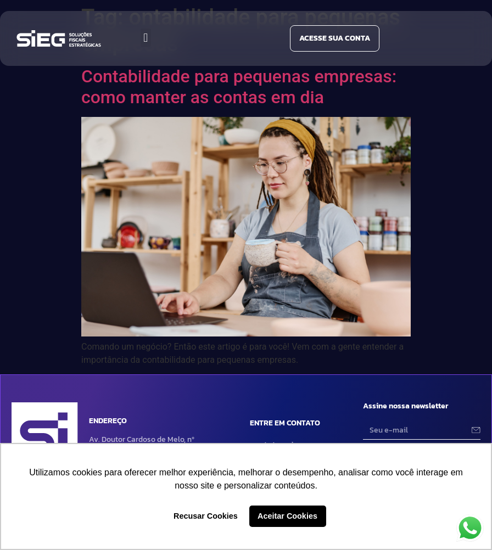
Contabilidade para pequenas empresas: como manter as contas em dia (238, 87)
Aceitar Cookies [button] (287, 516)
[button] (146, 38)
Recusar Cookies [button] (206, 516)
